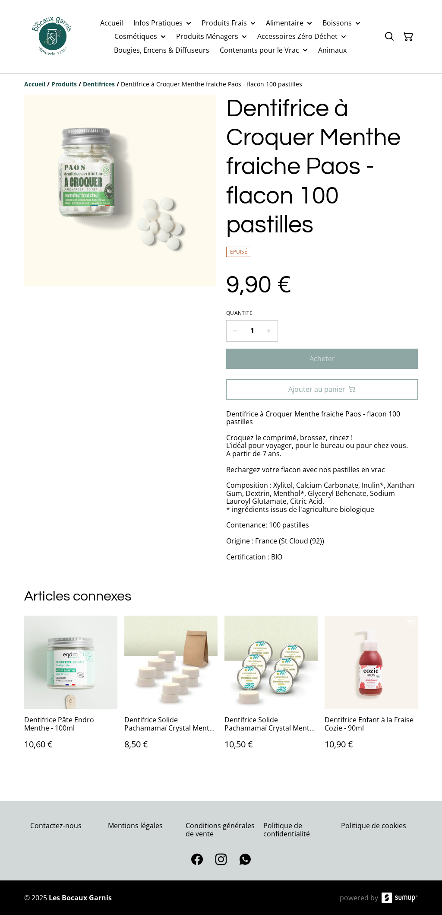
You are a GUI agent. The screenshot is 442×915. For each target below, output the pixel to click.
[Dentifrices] (99, 84)
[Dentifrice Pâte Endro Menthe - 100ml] (70, 691)
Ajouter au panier (322, 389)
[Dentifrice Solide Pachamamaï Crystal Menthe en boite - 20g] (271, 691)
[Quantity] (252, 331)
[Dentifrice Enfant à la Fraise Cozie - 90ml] (371, 691)
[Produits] (64, 84)
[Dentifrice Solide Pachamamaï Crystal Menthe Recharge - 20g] (171, 691)
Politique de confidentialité (286, 830)
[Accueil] (34, 84)
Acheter (322, 358)
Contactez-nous (56, 825)
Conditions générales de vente (220, 830)
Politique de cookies (373, 825)
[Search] (389, 36)
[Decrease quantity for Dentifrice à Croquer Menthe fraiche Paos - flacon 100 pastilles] (235, 331)
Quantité (239, 313)
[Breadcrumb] (221, 84)
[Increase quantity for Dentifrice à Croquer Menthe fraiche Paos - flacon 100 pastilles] (269, 331)
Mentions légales (135, 825)
